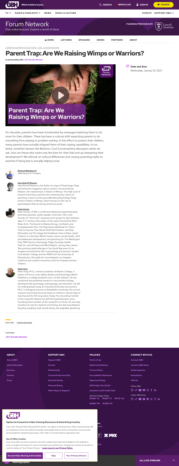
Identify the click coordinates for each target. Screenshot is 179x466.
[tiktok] (136, 389)
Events (147, 13)
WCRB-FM (107, 403)
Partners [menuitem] (117, 40)
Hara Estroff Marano (27, 183)
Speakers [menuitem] (84, 40)
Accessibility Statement (101, 375)
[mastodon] (148, 398)
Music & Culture (65, 13)
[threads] (148, 389)
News (47, 13)
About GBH (12, 360)
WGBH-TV (94, 398)
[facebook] (151, 389)
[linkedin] (155, 389)
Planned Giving (55, 385)
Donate (163, 4)
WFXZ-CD (119, 398)
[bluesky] (144, 389)
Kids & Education (15, 365)
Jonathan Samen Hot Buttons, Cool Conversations (32, 48)
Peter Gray (23, 269)
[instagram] (132, 389)
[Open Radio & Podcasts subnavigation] (39, 13)
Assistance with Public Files (102, 390)
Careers (10, 375)
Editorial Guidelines (99, 365)
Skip (53, 455)
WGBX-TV (107, 398)
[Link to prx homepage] (110, 435)
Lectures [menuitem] (66, 40)
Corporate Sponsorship (59, 375)
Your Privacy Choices (76, 455)
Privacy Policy (96, 370)
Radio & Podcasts (26, 13)
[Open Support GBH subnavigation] (173, 13)
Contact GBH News (140, 365)
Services (11, 370)
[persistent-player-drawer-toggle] (157, 460)
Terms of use (95, 360)
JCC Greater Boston (33, 59)
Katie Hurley (23, 209)
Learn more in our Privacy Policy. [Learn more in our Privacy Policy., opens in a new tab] (57, 448)
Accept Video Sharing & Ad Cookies (24, 455)
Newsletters (136, 375)
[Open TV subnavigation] (10, 13)
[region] (49, 435)
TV (7, 13)
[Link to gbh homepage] (12, 4)
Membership (54, 370)
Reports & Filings (97, 380)
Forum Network (24, 323)
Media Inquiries (138, 370)
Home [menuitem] (50, 40)
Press (9, 380)
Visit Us (134, 380)
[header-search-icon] (105, 5)
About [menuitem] (133, 40)
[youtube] (140, 389)
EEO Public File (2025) (100, 385)
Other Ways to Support (59, 390)
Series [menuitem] (100, 40)
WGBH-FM (95, 403)
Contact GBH (137, 360)
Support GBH (162, 13)
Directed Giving (55, 380)
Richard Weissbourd (27, 171)
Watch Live (124, 4)
